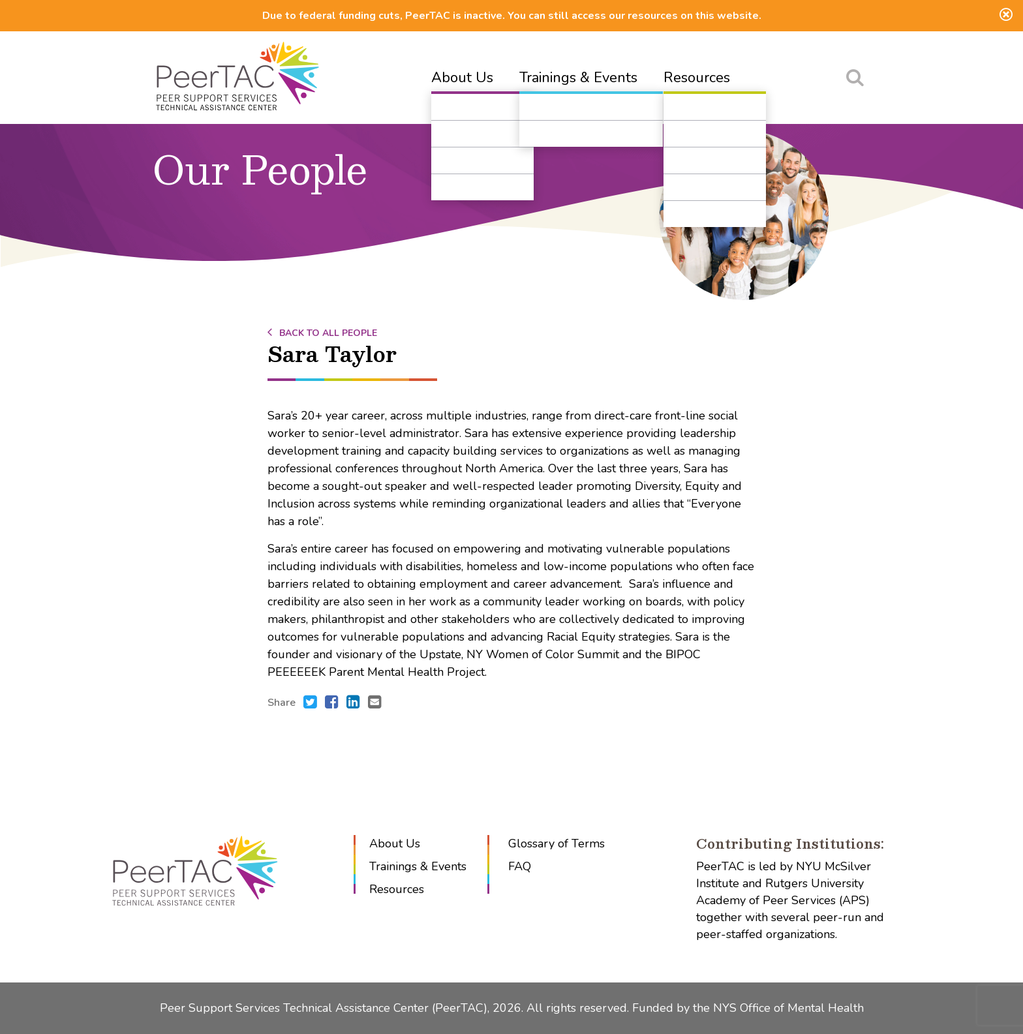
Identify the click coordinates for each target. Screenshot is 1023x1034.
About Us (462, 77)
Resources (697, 77)
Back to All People (322, 333)
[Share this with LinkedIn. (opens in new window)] (353, 703)
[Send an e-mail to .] (375, 703)
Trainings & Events (578, 77)
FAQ (519, 866)
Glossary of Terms (556, 843)
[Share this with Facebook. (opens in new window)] (332, 703)
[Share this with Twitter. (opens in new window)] (310, 703)
